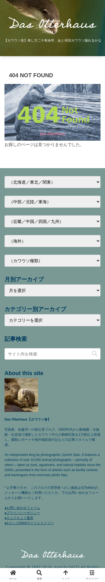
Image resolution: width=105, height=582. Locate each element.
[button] (95, 353)
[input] (52, 354)
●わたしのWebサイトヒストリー (29, 523)
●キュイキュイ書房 (18, 518)
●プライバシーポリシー (22, 513)
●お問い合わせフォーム (22, 508)
